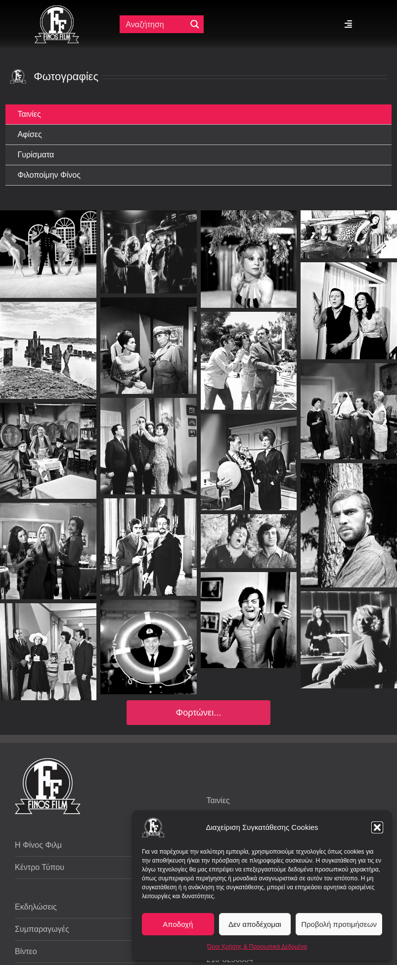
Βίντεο (26, 951)
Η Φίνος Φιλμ (38, 845)
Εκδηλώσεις (36, 907)
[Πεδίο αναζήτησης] (155, 24)
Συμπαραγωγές (42, 929)
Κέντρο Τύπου (39, 867)
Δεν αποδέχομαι (254, 924)
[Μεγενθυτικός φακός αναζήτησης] (194, 24)
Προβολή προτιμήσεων (339, 924)
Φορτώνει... (198, 713)
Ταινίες (218, 800)
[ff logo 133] (57, 9)
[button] (377, 827)
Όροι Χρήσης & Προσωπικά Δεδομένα (257, 946)
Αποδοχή (178, 924)
